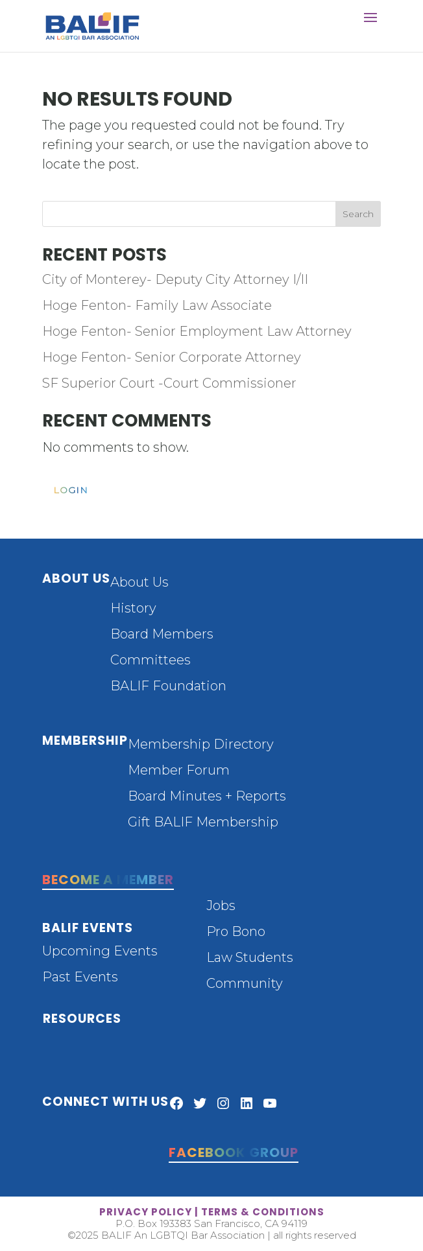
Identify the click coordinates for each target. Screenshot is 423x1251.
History (133, 608)
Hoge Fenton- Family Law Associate (157, 305)
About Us (139, 582)
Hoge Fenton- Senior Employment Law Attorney (197, 331)
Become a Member (108, 880)
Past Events (80, 977)
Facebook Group (233, 1152)
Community (244, 983)
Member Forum (179, 770)
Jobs (221, 905)
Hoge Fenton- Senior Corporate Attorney (171, 357)
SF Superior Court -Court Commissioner (169, 383)
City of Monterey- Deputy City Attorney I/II (175, 279)
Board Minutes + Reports (207, 796)
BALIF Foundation (168, 686)
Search (358, 214)
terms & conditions (262, 1212)
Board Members (161, 634)
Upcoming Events (100, 951)
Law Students (249, 957)
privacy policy (145, 1212)
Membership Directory (201, 744)
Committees (150, 660)
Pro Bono (235, 931)
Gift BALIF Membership (203, 822)
